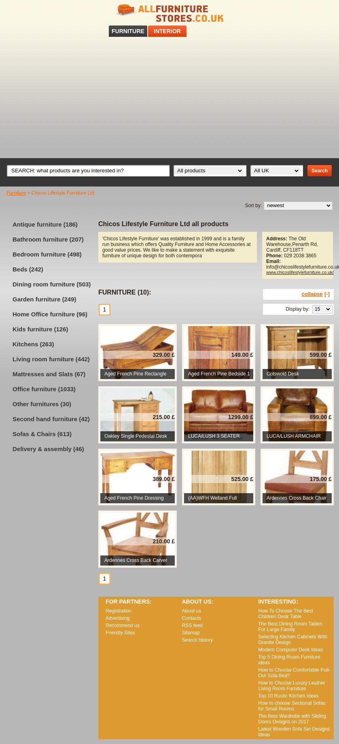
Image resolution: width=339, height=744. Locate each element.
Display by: (297, 309)
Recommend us (123, 625)
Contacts (191, 618)
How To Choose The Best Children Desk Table (285, 613)
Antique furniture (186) (45, 224)
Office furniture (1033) (44, 389)
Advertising (117, 618)
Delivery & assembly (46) (48, 448)
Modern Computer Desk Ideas (290, 650)
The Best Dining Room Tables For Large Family (290, 626)
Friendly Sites (120, 633)
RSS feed (322, 11)
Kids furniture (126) (40, 329)
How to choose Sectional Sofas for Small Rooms (291, 706)
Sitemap (191, 633)
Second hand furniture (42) (51, 418)
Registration (118, 611)
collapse (312, 294)
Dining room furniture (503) (52, 284)
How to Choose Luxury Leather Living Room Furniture (291, 685)
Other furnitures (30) (42, 404)
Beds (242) (28, 269)
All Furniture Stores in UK (169, 13)
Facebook (311, 11)
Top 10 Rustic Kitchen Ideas (288, 696)
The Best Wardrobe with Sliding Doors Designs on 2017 (292, 719)
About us (191, 611)
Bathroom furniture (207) (48, 239)
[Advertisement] (169, 97)
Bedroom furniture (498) (47, 254)
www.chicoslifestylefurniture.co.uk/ (300, 272)
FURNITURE (128, 31)
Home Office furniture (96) (50, 314)
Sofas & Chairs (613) (42, 433)
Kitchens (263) (33, 344)
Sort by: (253, 205)
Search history (197, 640)
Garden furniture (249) (44, 299)
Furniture (16, 193)
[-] (327, 294)
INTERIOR (167, 31)
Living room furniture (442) (51, 359)
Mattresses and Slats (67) (49, 374)
